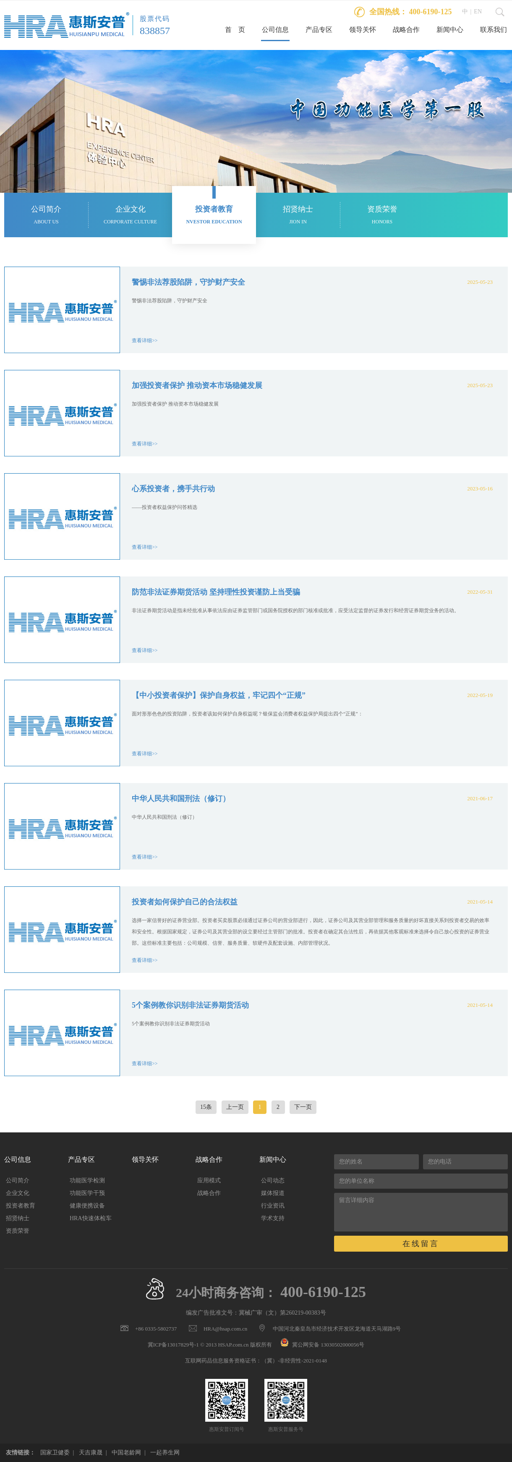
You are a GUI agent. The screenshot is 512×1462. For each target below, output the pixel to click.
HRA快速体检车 (91, 1218)
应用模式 (209, 1180)
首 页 (235, 29)
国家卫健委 (55, 1452)
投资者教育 (20, 1206)
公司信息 (275, 29)
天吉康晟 (90, 1452)
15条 (206, 1107)
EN (478, 11)
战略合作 (406, 29)
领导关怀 (362, 29)
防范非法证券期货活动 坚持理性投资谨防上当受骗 (216, 592)
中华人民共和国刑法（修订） (181, 798)
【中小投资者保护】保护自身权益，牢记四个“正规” (219, 695)
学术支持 (273, 1218)
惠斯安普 (66, 25)
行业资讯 (273, 1206)
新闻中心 (449, 29)
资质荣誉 (17, 1231)
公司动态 (273, 1180)
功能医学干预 (87, 1193)
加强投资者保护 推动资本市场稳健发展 (197, 385)
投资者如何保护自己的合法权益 (185, 902)
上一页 (235, 1107)
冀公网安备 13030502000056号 (328, 1344)
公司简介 (17, 1180)
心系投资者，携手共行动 (173, 489)
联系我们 (493, 29)
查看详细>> (145, 340)
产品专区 (319, 29)
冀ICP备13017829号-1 (173, 1344)
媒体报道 (273, 1193)
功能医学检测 (87, 1180)
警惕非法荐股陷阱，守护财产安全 (188, 282)
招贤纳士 (17, 1218)
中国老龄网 (126, 1452)
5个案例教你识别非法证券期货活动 (190, 1005)
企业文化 (17, 1193)
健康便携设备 (87, 1206)
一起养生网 (165, 1452)
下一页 (303, 1107)
